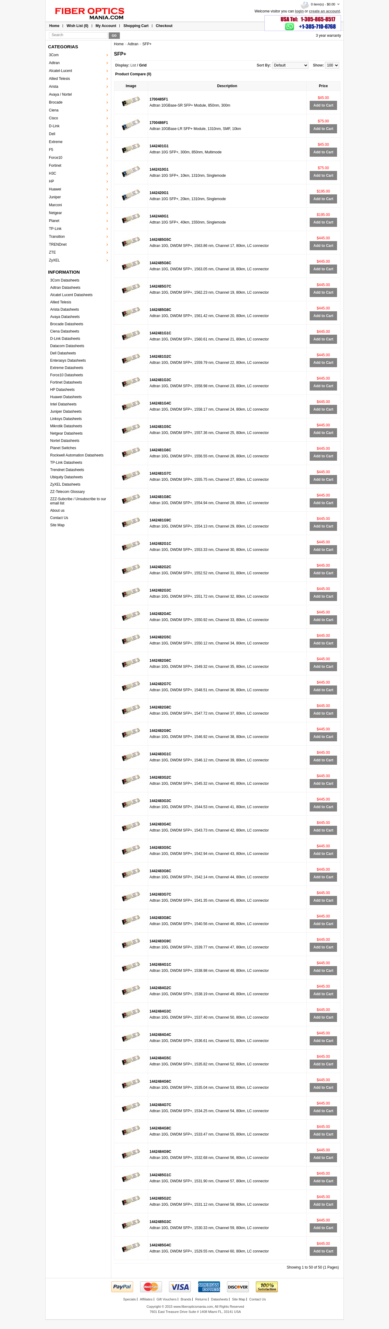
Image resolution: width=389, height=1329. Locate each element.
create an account (324, 11)
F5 (51, 150)
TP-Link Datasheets (66, 462)
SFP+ (146, 44)
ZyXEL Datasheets (65, 484)
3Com (54, 55)
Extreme (56, 142)
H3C (52, 173)
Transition (57, 236)
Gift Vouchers (167, 1299)
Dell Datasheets (63, 353)
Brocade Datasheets (66, 324)
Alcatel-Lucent (60, 71)
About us (57, 510)
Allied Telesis (59, 79)
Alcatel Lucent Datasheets (71, 295)
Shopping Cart (136, 26)
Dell (52, 134)
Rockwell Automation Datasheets (76, 455)
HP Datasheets (62, 390)
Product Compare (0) (133, 74)
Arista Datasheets (64, 309)
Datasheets (219, 1299)
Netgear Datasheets (66, 433)
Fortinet (55, 165)
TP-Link (55, 229)
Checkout (164, 26)
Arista (53, 86)
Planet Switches (63, 448)
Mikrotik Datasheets (66, 426)
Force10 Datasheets (66, 375)
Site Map (57, 525)
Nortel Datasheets (64, 441)
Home (54, 26)
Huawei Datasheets (66, 397)
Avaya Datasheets (65, 317)
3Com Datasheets (64, 280)
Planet (54, 221)
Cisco (53, 118)
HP (51, 181)
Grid (143, 65)
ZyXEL (54, 260)
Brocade (56, 102)
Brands (186, 1299)
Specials (129, 1299)
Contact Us (59, 518)
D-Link (54, 126)
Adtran (54, 63)
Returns (201, 1299)
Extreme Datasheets (66, 368)
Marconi (55, 205)
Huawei (55, 189)
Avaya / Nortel (60, 94)
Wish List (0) (77, 26)
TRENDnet (58, 244)
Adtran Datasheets (65, 287)
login (299, 11)
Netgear (55, 213)
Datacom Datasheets (67, 346)
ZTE (52, 252)
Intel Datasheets (63, 404)
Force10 (55, 157)
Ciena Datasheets (64, 331)
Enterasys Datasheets (68, 360)
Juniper (55, 197)
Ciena (53, 110)
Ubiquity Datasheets (66, 477)
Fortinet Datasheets (66, 382)
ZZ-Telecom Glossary (67, 492)
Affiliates (146, 1299)
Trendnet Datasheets (67, 470)
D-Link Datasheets (65, 339)
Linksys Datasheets (66, 419)
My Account (106, 26)
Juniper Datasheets (65, 411)
